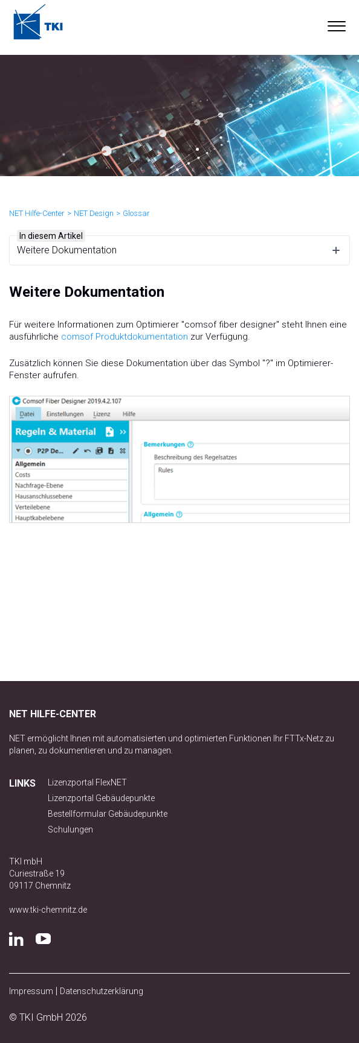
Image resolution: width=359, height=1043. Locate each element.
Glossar (136, 213)
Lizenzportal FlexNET (87, 782)
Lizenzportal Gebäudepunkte (101, 798)
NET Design (94, 213)
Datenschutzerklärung (101, 991)
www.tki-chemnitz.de (48, 910)
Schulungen (70, 829)
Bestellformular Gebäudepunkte (107, 814)
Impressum (31, 991)
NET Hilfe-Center (37, 213)
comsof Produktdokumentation (124, 336)
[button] (336, 23)
